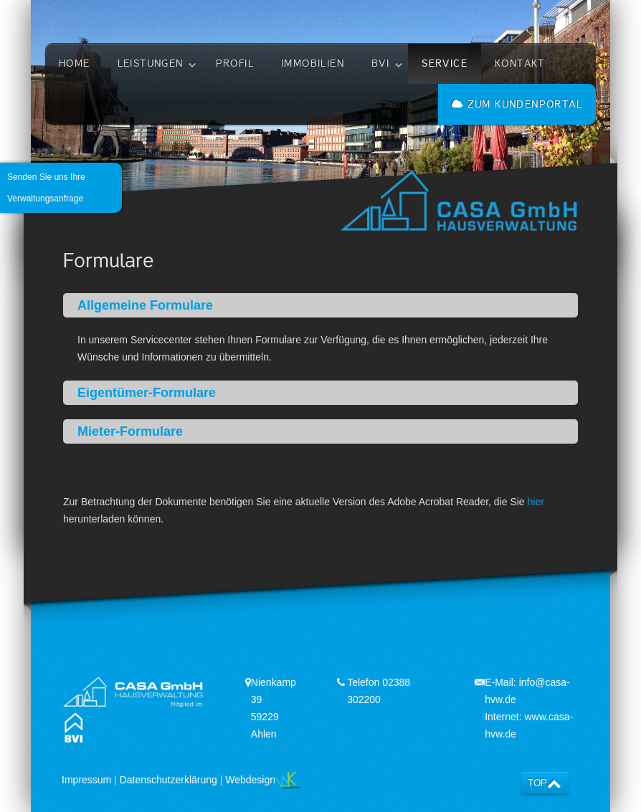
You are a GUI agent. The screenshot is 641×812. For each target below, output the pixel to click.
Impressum (86, 779)
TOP (537, 783)
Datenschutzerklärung (168, 779)
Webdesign (262, 779)
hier (536, 501)
